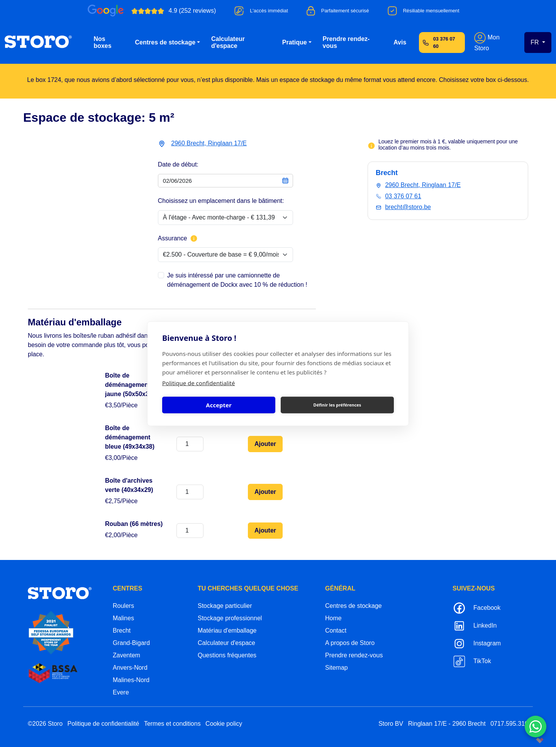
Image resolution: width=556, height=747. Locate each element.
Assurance (178, 238)
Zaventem (126, 655)
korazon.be (527, 740)
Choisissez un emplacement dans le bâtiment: (221, 200)
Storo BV (390, 723)
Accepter (218, 405)
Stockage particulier (225, 605)
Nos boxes (102, 42)
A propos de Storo (350, 643)
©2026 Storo (45, 723)
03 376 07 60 (444, 42)
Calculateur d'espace (228, 42)
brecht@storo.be (408, 207)
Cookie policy (223, 723)
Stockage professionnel (230, 618)
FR (536, 42)
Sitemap (336, 667)
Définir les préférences (337, 405)
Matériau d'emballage (227, 630)
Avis (399, 42)
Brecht (122, 630)
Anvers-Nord (130, 667)
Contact (335, 630)
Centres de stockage (165, 42)
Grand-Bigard (131, 643)
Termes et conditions (172, 723)
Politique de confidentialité (198, 382)
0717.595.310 (509, 723)
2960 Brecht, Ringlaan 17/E (209, 143)
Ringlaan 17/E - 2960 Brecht (447, 723)
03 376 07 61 (403, 196)
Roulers (123, 605)
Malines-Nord (131, 680)
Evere (121, 692)
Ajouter (265, 444)
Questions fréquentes (227, 655)
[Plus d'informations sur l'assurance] (194, 238)
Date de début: (178, 164)
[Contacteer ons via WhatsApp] (535, 726)
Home (333, 618)
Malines (123, 618)
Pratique (294, 42)
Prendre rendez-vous (346, 42)
